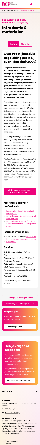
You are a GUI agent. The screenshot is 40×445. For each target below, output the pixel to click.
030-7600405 (10, 409)
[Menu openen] (37, 4)
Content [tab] (13, 44)
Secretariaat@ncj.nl (12, 412)
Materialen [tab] (25, 44)
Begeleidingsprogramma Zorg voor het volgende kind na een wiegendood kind (21, 223)
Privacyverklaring (12, 441)
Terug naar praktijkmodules (20, 297)
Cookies (8, 444)
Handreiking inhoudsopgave (20, 304)
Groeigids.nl (11, 241)
